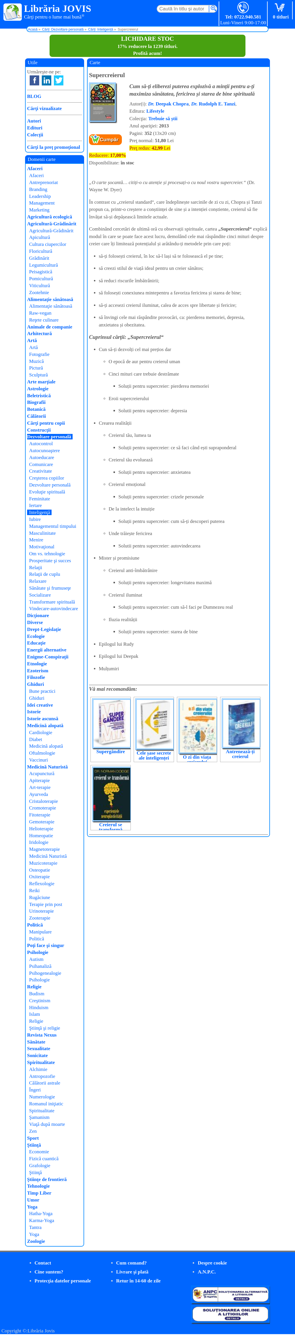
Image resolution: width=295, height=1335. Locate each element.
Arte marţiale (41, 382)
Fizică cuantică (43, 1158)
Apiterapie (39, 780)
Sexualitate (38, 1048)
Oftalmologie (42, 753)
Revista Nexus (41, 1035)
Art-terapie (40, 787)
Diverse (35, 622)
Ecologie (36, 636)
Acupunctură (41, 773)
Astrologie (37, 388)
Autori (34, 121)
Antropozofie (42, 1076)
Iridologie (38, 842)
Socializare (40, 595)
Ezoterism (37, 670)
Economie (39, 1151)
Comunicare (41, 464)
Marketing (39, 210)
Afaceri (35, 168)
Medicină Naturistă (47, 767)
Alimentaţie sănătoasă (50, 299)
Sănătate (36, 1042)
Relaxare (37, 581)
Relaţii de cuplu (44, 574)
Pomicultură (41, 278)
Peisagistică (40, 271)
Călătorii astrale (44, 1083)
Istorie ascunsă (42, 718)
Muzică (36, 361)
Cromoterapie (42, 808)
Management (42, 203)
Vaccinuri (38, 760)
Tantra (35, 1227)
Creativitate (40, 471)
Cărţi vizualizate (44, 108)
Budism (36, 993)
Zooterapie (39, 918)
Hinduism (38, 1007)
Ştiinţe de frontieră (47, 1179)
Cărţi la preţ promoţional (53, 147)
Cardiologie (40, 732)
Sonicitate (37, 1055)
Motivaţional (41, 546)
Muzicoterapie (43, 863)
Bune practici (42, 691)
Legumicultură (43, 265)
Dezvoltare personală (49, 436)
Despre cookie (212, 1263)
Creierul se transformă (110, 827)
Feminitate (39, 499)
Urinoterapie (41, 911)
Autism (36, 959)
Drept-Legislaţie (44, 629)
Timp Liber (39, 1193)
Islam (34, 1014)
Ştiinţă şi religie (44, 1028)
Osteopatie (39, 870)
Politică (35, 925)
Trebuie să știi (162, 118)
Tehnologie (38, 1186)
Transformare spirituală (52, 602)
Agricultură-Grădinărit (51, 223)
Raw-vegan (40, 313)
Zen (33, 1131)
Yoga (32, 1207)
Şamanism (39, 1117)
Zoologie (36, 1241)
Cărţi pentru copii (46, 423)
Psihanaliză (40, 966)
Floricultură (40, 251)
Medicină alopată (45, 725)
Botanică (36, 409)
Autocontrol (41, 443)
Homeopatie (41, 835)
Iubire (35, 519)
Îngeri (35, 1090)
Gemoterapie (41, 822)
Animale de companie (49, 327)
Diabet (35, 739)
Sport (33, 1138)
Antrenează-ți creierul (240, 754)
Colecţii (35, 135)
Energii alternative (46, 650)
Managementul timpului (52, 526)
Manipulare (40, 932)
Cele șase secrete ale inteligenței (154, 755)
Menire (36, 540)
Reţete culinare (43, 320)
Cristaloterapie (43, 801)
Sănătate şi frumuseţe (50, 588)
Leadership (40, 196)
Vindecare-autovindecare (53, 608)
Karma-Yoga (41, 1220)
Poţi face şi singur (45, 945)
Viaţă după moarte (47, 1124)
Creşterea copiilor (46, 478)
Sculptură (38, 375)
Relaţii (35, 567)
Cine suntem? (49, 1272)
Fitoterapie (39, 815)
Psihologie (37, 952)
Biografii (36, 402)
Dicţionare (38, 615)
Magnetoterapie (44, 849)
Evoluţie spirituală (47, 492)
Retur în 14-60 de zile (138, 1281)
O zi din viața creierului (197, 759)
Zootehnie (39, 292)
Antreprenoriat (43, 182)
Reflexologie (41, 883)
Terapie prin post (45, 904)
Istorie (34, 711)
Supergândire (111, 751)
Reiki (34, 890)
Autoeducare (41, 457)
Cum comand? (131, 1263)
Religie (34, 986)
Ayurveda (38, 794)
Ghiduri (35, 684)
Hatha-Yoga (40, 1213)
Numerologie (42, 1097)
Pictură (36, 368)
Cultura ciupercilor (47, 244)
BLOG (34, 96)
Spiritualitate (41, 1062)
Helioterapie (41, 828)
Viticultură (39, 285)
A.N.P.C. (207, 1272)
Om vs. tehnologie (47, 553)
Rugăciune (39, 897)
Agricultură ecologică (49, 217)
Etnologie (37, 663)
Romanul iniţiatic (46, 1103)
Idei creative (40, 705)
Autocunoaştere (44, 450)
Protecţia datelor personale (63, 1281)
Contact (43, 1263)
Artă (32, 340)
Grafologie (39, 1165)
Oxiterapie (39, 876)
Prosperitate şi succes (50, 560)
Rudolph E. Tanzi (213, 104)
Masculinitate (42, 533)
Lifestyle (155, 111)
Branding (38, 189)
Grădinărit (39, 258)
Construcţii (39, 430)
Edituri (34, 128)
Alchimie (38, 1069)
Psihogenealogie (45, 973)
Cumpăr (109, 139)
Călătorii (36, 416)
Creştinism (39, 1000)
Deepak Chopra (168, 104)
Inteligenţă (39, 512)
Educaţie (36, 643)
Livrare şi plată (132, 1272)
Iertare (35, 505)
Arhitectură (39, 333)
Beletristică (39, 395)
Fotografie (39, 354)
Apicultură (39, 237)
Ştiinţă (34, 1145)
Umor (33, 1200)
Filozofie (36, 677)
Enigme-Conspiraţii (48, 657)
